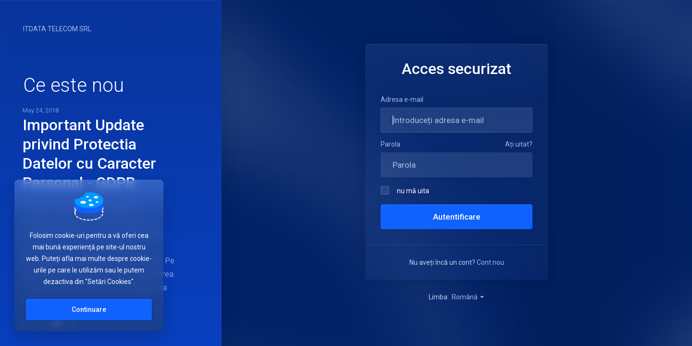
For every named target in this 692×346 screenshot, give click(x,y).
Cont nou (490, 262)
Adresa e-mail (402, 99)
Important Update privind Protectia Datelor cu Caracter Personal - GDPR (89, 154)
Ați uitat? (518, 144)
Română (468, 297)
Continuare (89, 309)
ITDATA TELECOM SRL (57, 29)
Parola (390, 144)
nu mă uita (405, 190)
